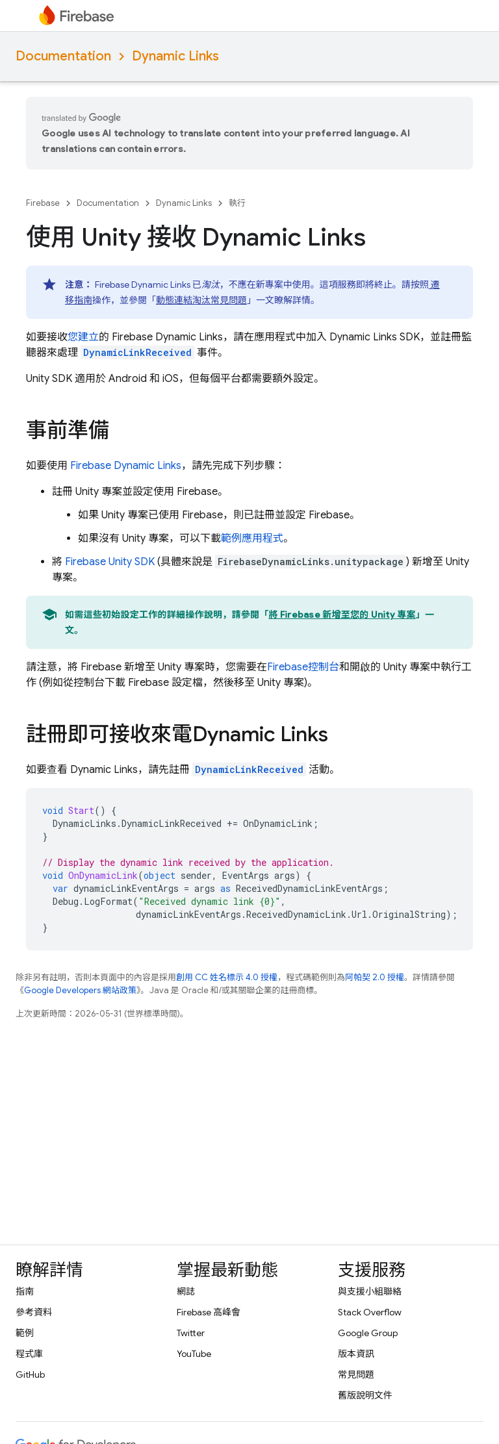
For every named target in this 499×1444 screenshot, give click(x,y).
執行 (237, 203)
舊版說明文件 (365, 1395)
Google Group (368, 1333)
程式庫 (29, 1354)
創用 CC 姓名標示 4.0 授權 (226, 977)
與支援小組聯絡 (370, 1291)
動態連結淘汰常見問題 (201, 300)
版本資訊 (356, 1354)
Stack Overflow (370, 1312)
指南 (25, 1291)
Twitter (191, 1333)
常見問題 (356, 1374)
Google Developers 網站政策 (80, 990)
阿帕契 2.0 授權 (374, 977)
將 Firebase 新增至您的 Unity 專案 (342, 614)
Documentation (63, 56)
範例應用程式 (252, 538)
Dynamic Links (175, 56)
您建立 (83, 337)
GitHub (30, 1374)
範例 (25, 1333)
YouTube (194, 1354)
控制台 (303, 667)
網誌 (186, 1291)
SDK (110, 561)
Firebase (43, 203)
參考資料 (34, 1312)
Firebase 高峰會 (208, 1312)
